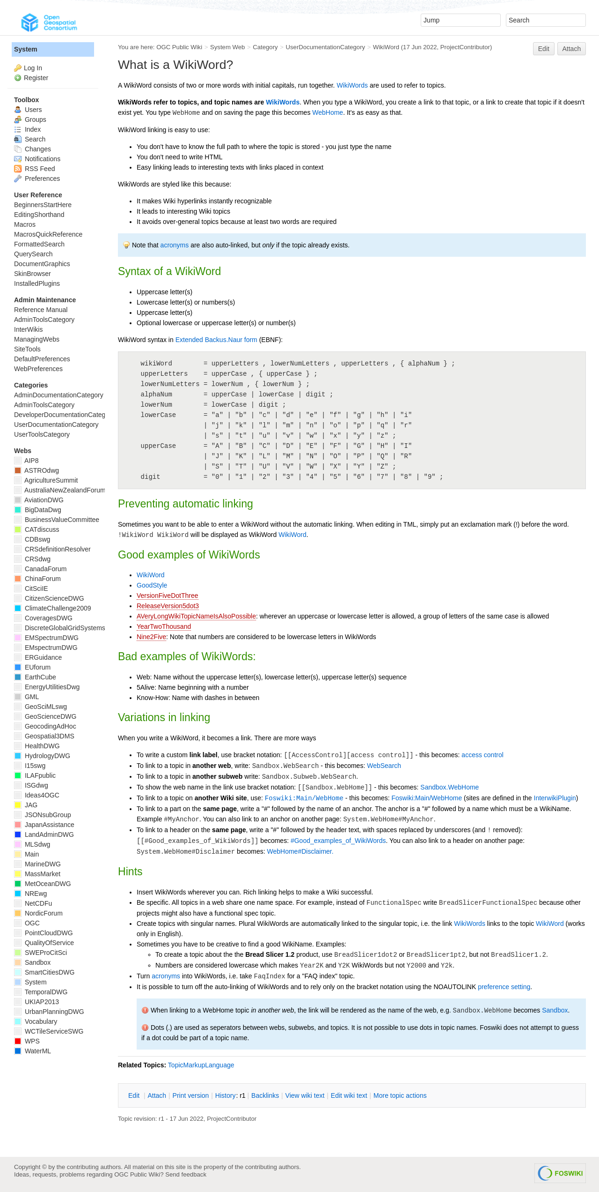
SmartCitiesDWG (44, 972)
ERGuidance (38, 657)
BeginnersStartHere (43, 205)
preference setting (504, 987)
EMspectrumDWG (46, 647)
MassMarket (37, 874)
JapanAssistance (44, 824)
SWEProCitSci (40, 952)
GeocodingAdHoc (45, 726)
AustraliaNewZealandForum (60, 490)
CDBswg (32, 539)
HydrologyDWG (42, 756)
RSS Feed (34, 168)
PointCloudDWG (43, 933)
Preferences (37, 178)
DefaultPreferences (42, 359)
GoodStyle (152, 585)
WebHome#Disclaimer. (300, 851)
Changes (32, 149)
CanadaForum (40, 569)
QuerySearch (33, 254)
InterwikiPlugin (555, 798)
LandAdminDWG (44, 834)
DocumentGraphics (42, 264)
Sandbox (555, 1010)
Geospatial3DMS (44, 736)
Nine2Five (151, 637)
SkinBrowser (32, 273)
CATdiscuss (36, 529)
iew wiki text (305, 1095)
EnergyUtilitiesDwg (47, 687)
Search (29, 139)
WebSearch (384, 765)
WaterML (32, 1051)
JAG (25, 805)
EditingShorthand (39, 214)
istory (225, 1095)
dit (134, 1095)
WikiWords (352, 85)
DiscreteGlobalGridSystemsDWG (67, 628)
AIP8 (26, 460)
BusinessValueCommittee (56, 519)
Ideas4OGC (36, 795)
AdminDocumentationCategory (58, 395)
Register (36, 78)
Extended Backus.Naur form (216, 339)
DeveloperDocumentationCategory (64, 414)
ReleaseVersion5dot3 (168, 606)
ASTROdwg (36, 470)
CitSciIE (31, 588)
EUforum (32, 667)
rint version (191, 1095)
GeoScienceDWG (45, 716)
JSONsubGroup (42, 815)
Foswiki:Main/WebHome (304, 798)
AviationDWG (39, 500)
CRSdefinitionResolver (52, 549)
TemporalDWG (40, 992)
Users (28, 109)
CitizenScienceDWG (49, 598)
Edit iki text (349, 1095)
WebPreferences (38, 368)
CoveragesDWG (43, 618)
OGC (27, 923)
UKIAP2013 (36, 1002)
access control (482, 755)
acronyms (175, 245)
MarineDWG (37, 864)
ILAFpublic (35, 775)
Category (265, 47)
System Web (227, 47)
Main (26, 854)
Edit (543, 48)
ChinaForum (37, 578)
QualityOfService (44, 942)
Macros (25, 224)
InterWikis (28, 329)
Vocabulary (35, 1021)
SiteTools (27, 349)
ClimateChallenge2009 (52, 608)
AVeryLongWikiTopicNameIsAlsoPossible (196, 616)
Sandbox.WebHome (449, 787)
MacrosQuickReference (48, 234)
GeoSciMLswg (40, 706)
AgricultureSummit (46, 480)
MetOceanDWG (42, 883)
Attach (571, 48)
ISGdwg (31, 785)
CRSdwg (32, 559)
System (25, 49)
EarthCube (35, 677)
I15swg (29, 765)
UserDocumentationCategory (325, 47)
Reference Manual (40, 309)
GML (26, 696)
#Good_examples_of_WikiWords (338, 840)
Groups (30, 119)
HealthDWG (37, 746)
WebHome (327, 112)
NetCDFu (33, 903)
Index (27, 129)
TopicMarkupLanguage (201, 1065)
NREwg (30, 893)
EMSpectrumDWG (46, 637)
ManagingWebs (36, 339)
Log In (33, 68)
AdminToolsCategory (44, 319)
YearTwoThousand (164, 626)
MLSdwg (32, 844)
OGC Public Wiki (179, 47)
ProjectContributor (465, 47)
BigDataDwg (37, 510)
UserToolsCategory (42, 434)
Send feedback (185, 1174)
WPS (27, 1041)
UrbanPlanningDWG (49, 1011)
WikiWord (386, 47)
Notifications (37, 159)
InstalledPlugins (37, 283)
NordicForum (38, 913)
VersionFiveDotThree (167, 595)
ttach (156, 1095)
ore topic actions (400, 1095)
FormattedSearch (39, 244)
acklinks (265, 1095)
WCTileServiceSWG (48, 1031)
